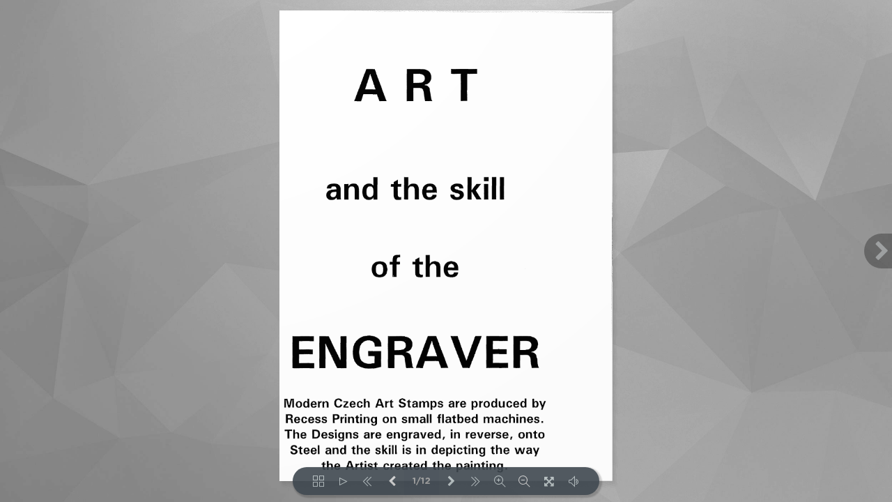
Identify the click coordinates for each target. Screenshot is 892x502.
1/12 (422, 481)
